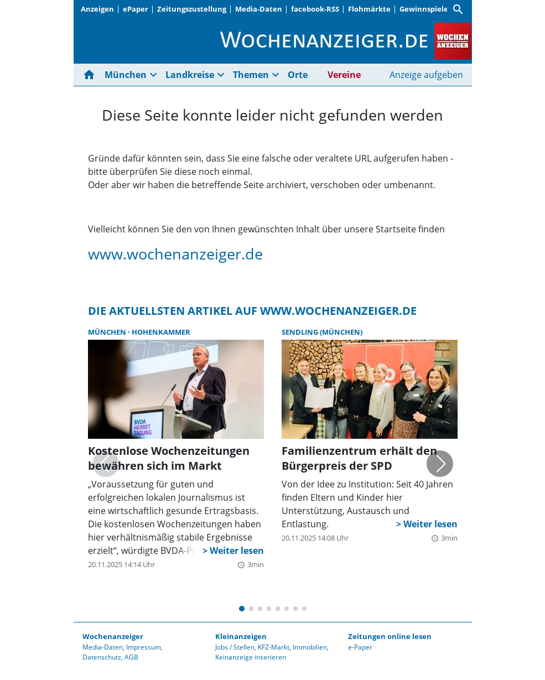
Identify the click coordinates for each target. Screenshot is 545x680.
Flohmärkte (369, 9)
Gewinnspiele (423, 9)
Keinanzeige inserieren (250, 657)
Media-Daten (258, 9)
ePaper (135, 9)
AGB (131, 657)
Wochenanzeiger (112, 636)
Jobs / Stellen (235, 647)
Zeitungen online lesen (390, 636)
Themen (251, 75)
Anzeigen (97, 9)
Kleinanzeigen (241, 636)
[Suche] (458, 9)
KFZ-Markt (273, 647)
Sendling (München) (322, 332)
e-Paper (360, 647)
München (126, 75)
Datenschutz (101, 657)
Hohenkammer (161, 332)
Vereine (344, 75)
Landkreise (189, 75)
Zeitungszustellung (191, 9)
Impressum (143, 647)
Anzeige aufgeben (426, 75)
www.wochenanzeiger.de (175, 253)
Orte (298, 75)
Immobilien (310, 647)
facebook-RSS (315, 9)
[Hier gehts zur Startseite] (91, 75)
